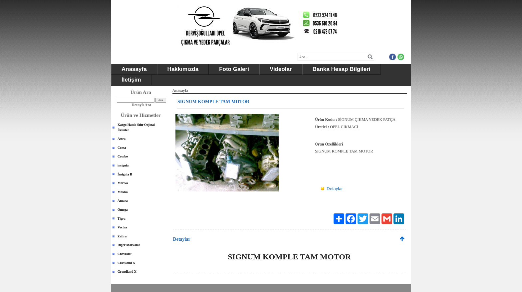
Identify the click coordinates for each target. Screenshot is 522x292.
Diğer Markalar (129, 245)
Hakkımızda (183, 69)
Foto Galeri (234, 69)
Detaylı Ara (141, 105)
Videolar (281, 69)
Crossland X (126, 263)
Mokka (123, 192)
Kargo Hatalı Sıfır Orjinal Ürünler (136, 127)
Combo (123, 156)
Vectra (122, 227)
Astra (122, 139)
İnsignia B (125, 174)
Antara (123, 200)
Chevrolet (124, 254)
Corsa (122, 147)
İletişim (131, 80)
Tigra (122, 218)
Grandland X (127, 271)
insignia (123, 165)
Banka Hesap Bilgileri (342, 69)
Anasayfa (134, 69)
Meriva (123, 183)
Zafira (122, 236)
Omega (123, 209)
